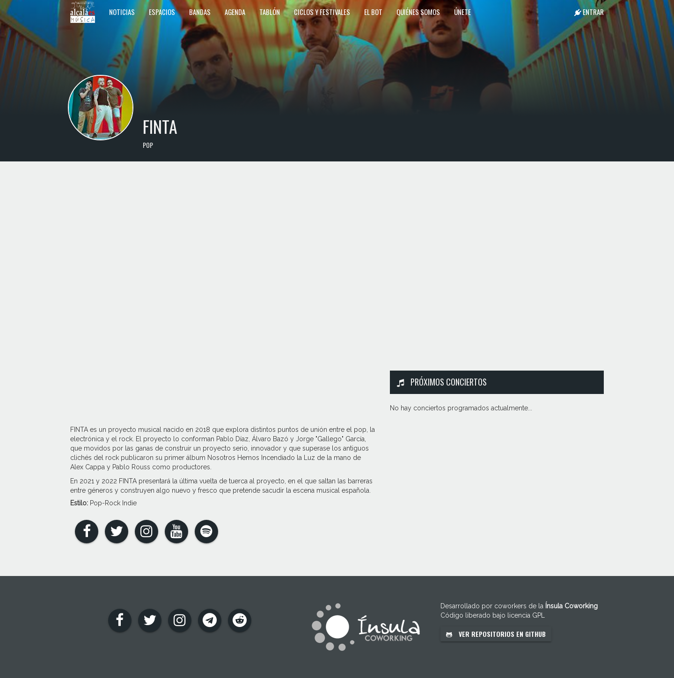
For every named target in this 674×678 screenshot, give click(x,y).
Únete (462, 12)
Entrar (589, 12)
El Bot (373, 12)
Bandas (200, 12)
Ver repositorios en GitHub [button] (496, 634)
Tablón (269, 12)
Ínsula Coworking (571, 606)
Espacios (162, 12)
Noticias (122, 12)
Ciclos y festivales (322, 12)
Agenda (235, 12)
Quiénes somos (418, 12)
